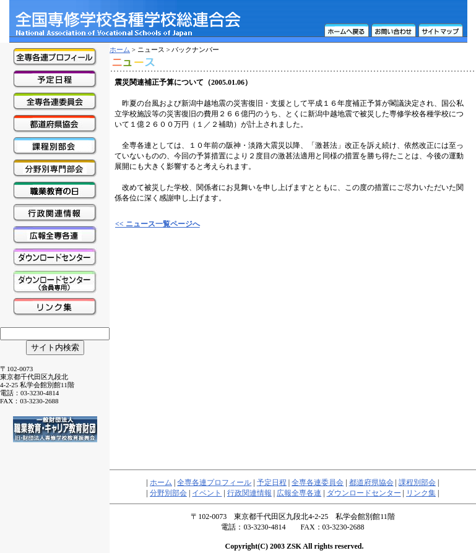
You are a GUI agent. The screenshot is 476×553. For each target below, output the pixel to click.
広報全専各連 (299, 493)
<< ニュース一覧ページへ (157, 224)
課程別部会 (417, 482)
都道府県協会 (371, 482)
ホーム (120, 49)
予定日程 (272, 482)
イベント (207, 493)
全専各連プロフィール (214, 482)
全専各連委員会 (318, 482)
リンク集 (421, 493)
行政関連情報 (249, 493)
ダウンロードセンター (364, 493)
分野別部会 (168, 493)
